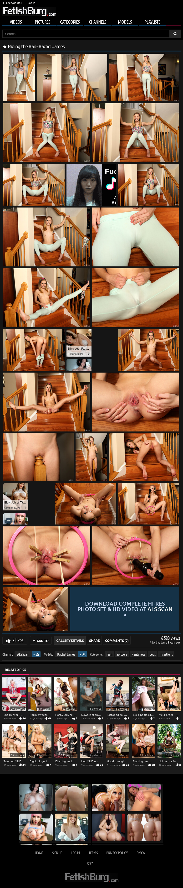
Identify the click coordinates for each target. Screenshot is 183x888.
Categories (70, 22)
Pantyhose (138, 654)
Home (39, 852)
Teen (109, 654)
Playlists (152, 22)
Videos (16, 22)
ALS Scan (23, 654)
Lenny (164, 642)
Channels (97, 22)
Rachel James (66, 654)
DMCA (141, 852)
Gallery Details (70, 640)
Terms (93, 852)
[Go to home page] (29, 11)
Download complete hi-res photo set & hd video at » (125, 609)
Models (125, 22)
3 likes (17, 640)
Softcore (122, 654)
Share (94, 640)
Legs (153, 654)
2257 (90, 863)
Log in (31, 3)
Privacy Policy (116, 852)
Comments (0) (117, 640)
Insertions (166, 654)
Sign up (57, 852)
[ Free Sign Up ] (12, 3)
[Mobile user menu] (91, 21)
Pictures (42, 22)
